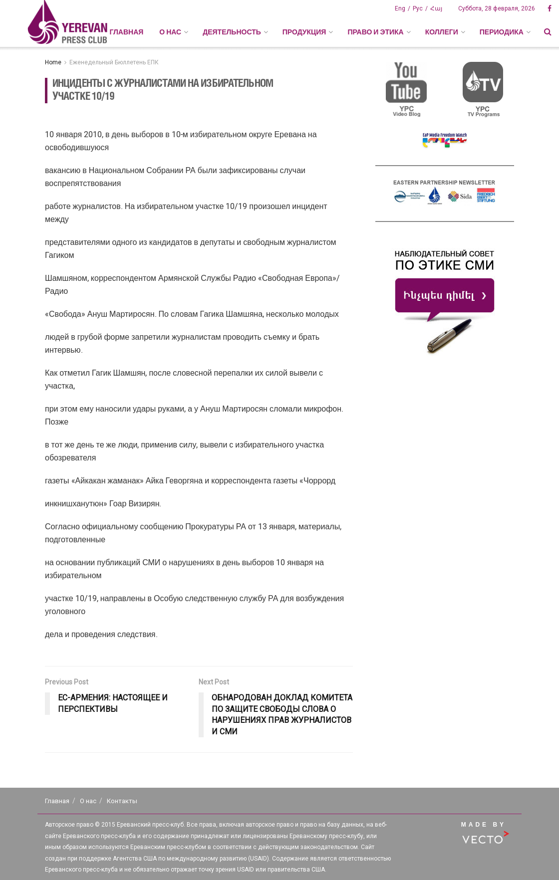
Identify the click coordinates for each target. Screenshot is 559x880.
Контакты (122, 801)
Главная (126, 32)
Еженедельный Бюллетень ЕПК (114, 62)
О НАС (170, 32)
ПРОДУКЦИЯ (304, 32)
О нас (88, 801)
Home (53, 62)
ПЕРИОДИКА (502, 32)
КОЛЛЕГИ (441, 32)
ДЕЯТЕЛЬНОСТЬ (232, 32)
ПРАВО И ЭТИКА (375, 32)
